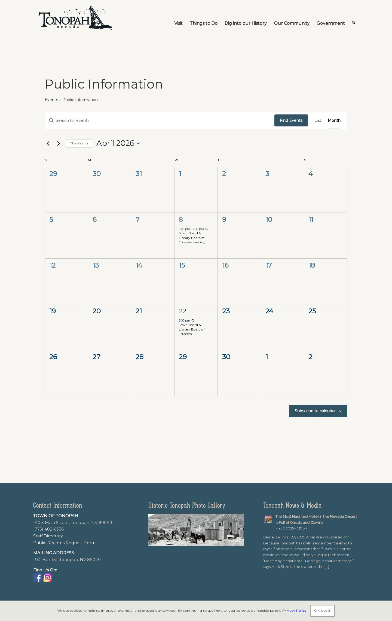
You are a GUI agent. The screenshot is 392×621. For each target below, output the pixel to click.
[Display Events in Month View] (334, 120)
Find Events (291, 120)
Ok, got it (322, 610)
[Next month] (58, 143)
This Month (79, 143)
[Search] (353, 18)
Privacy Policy (294, 610)
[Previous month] (48, 143)
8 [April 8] (181, 219)
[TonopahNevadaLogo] (75, 18)
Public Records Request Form (64, 542)
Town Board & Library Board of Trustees (191, 329)
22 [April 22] (182, 311)
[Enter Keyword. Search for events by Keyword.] (159, 120)
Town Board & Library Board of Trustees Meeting (192, 237)
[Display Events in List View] (317, 120)
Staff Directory (48, 535)
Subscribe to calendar (315, 410)
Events (51, 99)
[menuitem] (178, 18)
